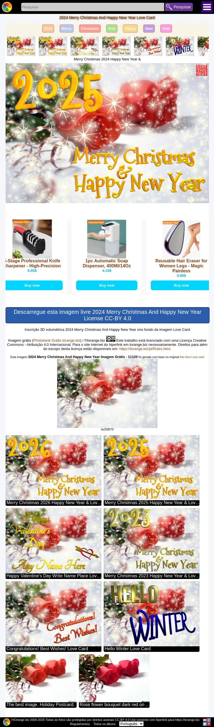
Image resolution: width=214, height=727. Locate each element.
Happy (130, 28)
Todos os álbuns (104, 724)
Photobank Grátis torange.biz (56, 340)
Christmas (90, 28)
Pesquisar (182, 7)
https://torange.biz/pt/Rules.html (144, 349)
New (149, 28)
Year (166, 28)
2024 (48, 28)
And (111, 28)
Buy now (33, 285)
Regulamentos (80, 724)
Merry (66, 28)
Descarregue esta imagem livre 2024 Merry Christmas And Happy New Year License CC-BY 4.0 (107, 315)
